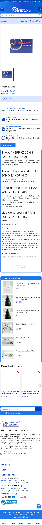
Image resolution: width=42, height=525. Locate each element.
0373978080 (7, 451)
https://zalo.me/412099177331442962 (14, 454)
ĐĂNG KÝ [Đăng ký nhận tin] (38, 409)
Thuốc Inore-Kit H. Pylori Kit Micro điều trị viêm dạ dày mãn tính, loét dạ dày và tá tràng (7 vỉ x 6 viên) (31, 392)
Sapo (26, 517)
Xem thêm (21, 267)
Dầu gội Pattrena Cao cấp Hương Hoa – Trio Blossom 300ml (28, 298)
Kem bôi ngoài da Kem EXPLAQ (25, 351)
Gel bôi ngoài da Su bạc (23, 337)
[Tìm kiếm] (39, 15)
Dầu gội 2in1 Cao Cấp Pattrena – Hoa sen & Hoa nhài (27, 285)
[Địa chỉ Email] (21, 409)
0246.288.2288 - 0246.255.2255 (14, 488)
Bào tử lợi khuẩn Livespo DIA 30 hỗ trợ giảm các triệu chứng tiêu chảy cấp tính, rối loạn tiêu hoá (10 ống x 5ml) (10, 392)
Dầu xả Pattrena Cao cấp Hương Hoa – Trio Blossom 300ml (28, 311)
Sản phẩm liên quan (11, 366)
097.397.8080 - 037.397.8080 (12, 480)
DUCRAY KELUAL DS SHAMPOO (25, 324)
